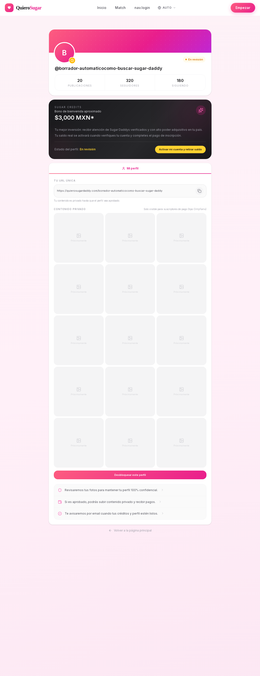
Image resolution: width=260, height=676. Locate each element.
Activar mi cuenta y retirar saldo (180, 149)
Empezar (243, 8)
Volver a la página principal (130, 529)
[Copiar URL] (199, 191)
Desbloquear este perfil (130, 475)
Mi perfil (130, 170)
